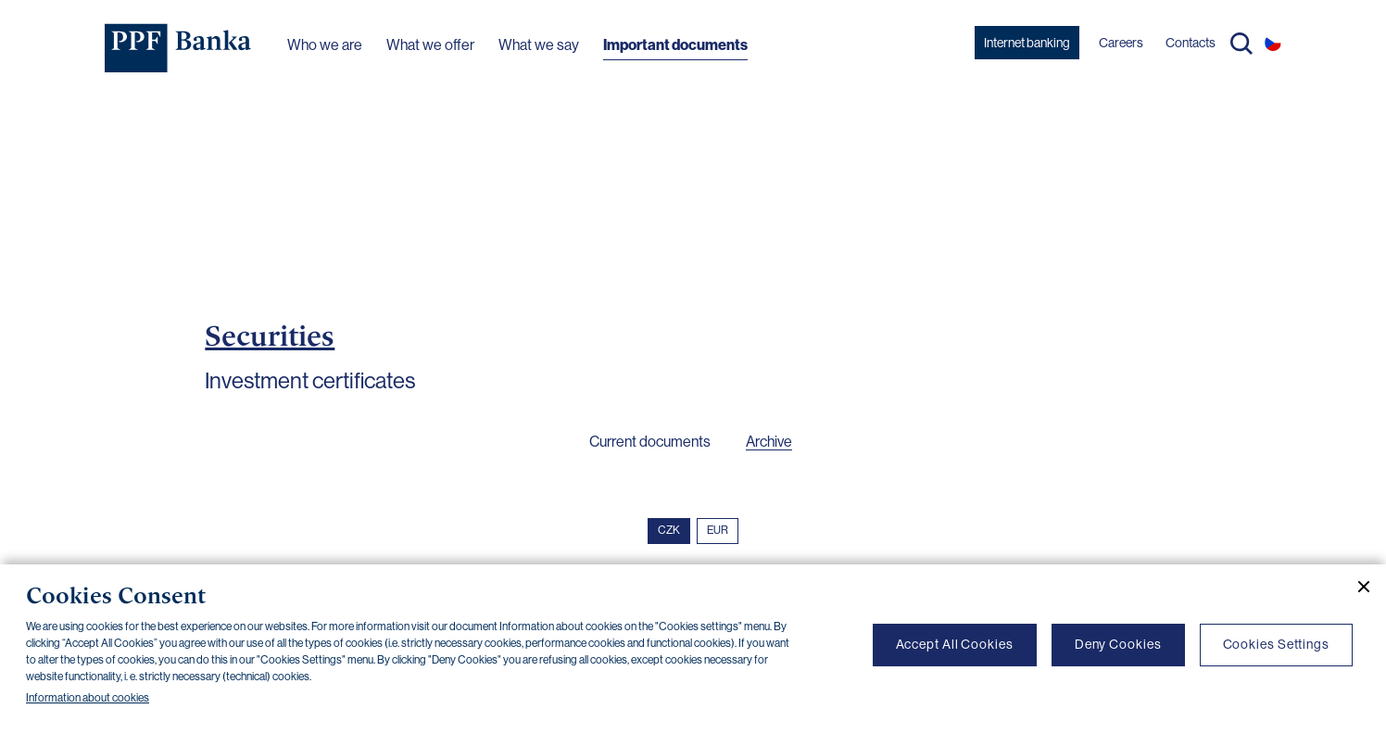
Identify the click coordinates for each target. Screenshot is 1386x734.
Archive (769, 441)
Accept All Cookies (955, 644)
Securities (269, 335)
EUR (717, 530)
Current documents (650, 441)
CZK (669, 530)
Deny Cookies (1118, 644)
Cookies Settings (1276, 644)
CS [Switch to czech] (1273, 42)
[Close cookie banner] (1356, 586)
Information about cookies (87, 697)
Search (1241, 43)
